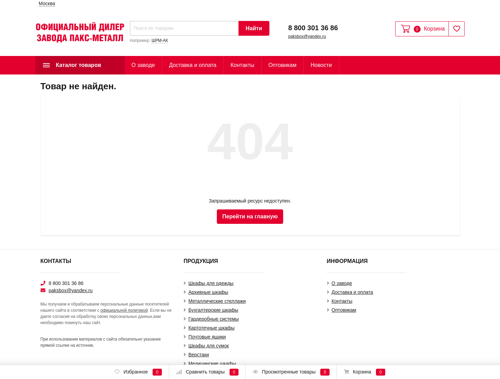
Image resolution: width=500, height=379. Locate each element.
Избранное (138, 372)
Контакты (242, 65)
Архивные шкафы (208, 292)
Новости (321, 65)
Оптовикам (282, 65)
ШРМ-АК (160, 40)
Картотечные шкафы (211, 328)
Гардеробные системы (213, 319)
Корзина (364, 372)
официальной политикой (124, 310)
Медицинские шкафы (212, 363)
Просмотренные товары (291, 372)
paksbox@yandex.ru (307, 36)
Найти (254, 28)
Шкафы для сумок (208, 345)
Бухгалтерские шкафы (213, 310)
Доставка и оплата (192, 65)
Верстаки (198, 354)
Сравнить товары (207, 372)
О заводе (143, 65)
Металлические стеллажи (217, 301)
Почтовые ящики (207, 337)
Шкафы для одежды (210, 283)
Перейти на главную (250, 216)
